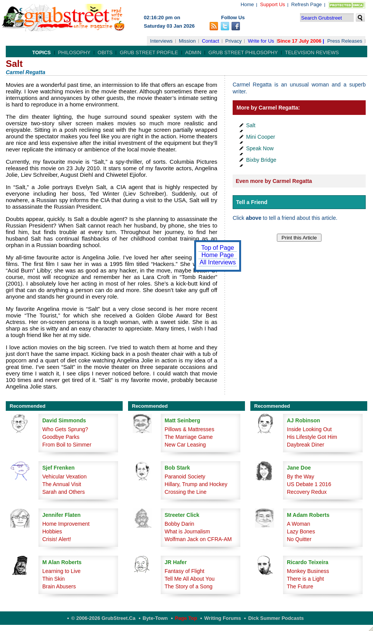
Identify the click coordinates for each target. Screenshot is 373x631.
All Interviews (218, 262)
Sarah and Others (63, 492)
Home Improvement (66, 524)
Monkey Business (308, 571)
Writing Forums (222, 618)
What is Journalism (187, 531)
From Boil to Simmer (67, 445)
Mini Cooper (260, 137)
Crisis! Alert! (56, 539)
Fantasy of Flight (185, 571)
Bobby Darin (179, 524)
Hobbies (52, 531)
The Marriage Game (189, 437)
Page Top (186, 618)
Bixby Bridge (261, 160)
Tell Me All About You (190, 579)
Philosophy (74, 52)
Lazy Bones (301, 531)
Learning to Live (61, 571)
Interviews (161, 41)
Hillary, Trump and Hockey (196, 484)
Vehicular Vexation (64, 476)
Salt (250, 125)
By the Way (300, 476)
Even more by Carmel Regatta (274, 181)
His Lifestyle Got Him (312, 437)
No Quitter (299, 539)
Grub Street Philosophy (243, 52)
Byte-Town (155, 618)
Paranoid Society (185, 476)
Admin (193, 52)
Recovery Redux (307, 492)
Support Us (272, 4)
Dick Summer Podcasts (276, 618)
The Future (300, 586)
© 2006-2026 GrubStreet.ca (103, 618)
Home (247, 4)
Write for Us (261, 41)
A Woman (298, 524)
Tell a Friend (251, 202)
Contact (210, 41)
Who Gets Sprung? (65, 429)
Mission (187, 41)
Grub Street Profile (149, 52)
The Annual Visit (61, 484)
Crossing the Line (185, 492)
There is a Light (305, 579)
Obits (105, 52)
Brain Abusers (59, 586)
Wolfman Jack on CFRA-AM (198, 539)
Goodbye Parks (61, 437)
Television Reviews (312, 52)
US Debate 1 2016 (309, 484)
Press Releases (344, 41)
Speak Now (260, 148)
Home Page (217, 255)
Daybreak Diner (305, 445)
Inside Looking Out (309, 429)
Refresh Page (306, 4)
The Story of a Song (189, 586)
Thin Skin (53, 579)
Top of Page (217, 247)
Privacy (233, 41)
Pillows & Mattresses (189, 429)
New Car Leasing (185, 445)
